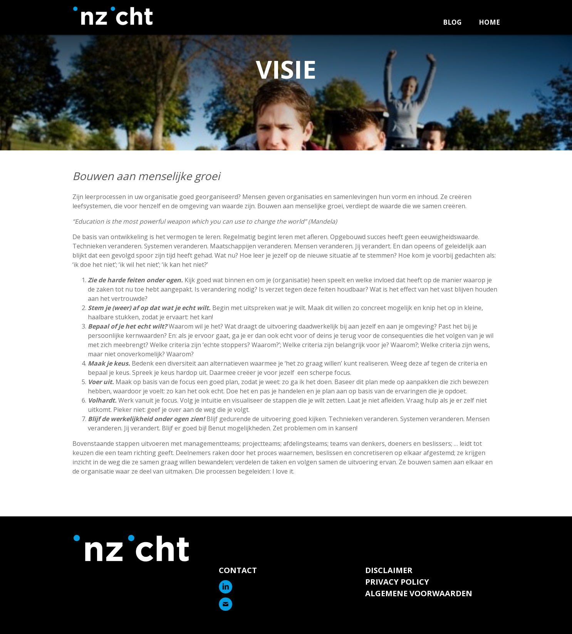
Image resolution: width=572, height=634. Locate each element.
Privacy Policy (397, 582)
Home (489, 22)
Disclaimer (389, 570)
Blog (452, 22)
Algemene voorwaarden (418, 593)
